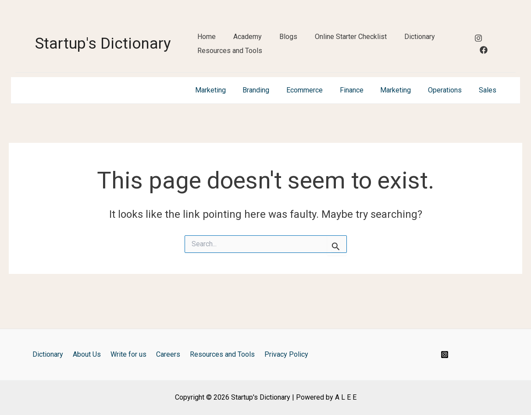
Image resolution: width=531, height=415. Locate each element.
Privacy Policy (280, 354)
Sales (489, 117)
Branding (272, 117)
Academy (247, 43)
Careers (167, 354)
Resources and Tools (229, 71)
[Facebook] (484, 63)
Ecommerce (317, 117)
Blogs (288, 43)
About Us (91, 354)
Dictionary (419, 43)
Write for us (130, 354)
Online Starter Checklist (351, 43)
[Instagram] (478, 52)
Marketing (229, 117)
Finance (362, 117)
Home (206, 43)
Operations (449, 117)
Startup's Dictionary (103, 57)
